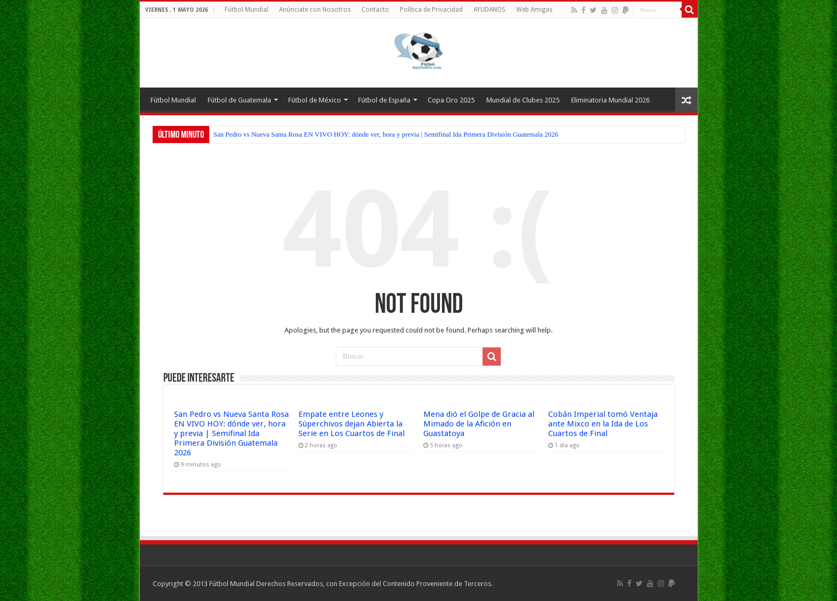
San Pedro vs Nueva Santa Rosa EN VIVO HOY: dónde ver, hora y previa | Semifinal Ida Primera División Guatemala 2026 (386, 134)
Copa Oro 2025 (451, 100)
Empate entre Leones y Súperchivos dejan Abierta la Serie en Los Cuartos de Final (351, 423)
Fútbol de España (384, 100)
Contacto (375, 9)
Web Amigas (534, 9)
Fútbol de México (314, 100)
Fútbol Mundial (247, 9)
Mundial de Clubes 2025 (522, 100)
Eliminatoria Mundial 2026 (610, 100)
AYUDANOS (489, 9)
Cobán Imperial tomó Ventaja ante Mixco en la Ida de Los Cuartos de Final (603, 423)
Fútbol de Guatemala (239, 100)
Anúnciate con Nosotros (315, 9)
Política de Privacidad (431, 9)
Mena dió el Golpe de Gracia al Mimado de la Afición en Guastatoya (478, 423)
